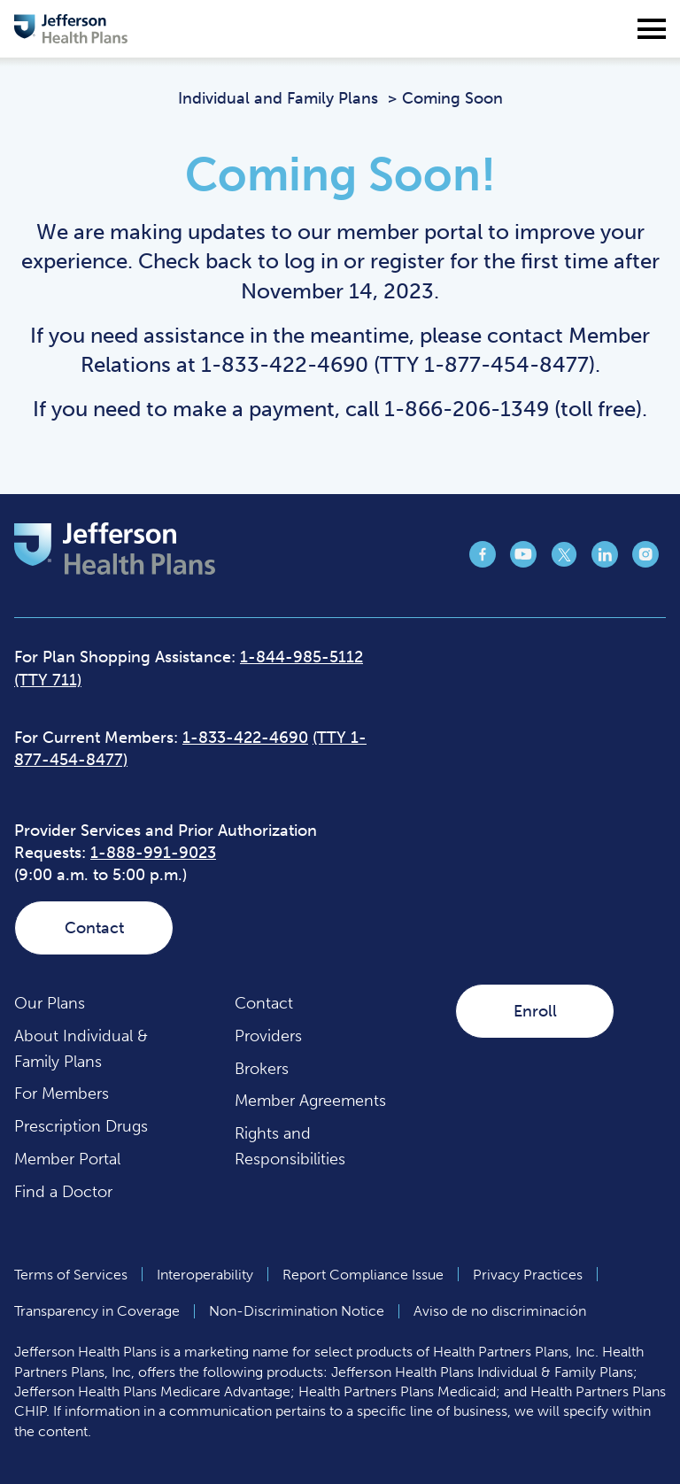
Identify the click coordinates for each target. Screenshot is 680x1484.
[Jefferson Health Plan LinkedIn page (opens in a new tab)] (604, 562)
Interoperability (205, 1274)
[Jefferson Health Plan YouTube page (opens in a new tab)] (523, 562)
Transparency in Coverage (97, 1310)
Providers (268, 1036)
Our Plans (49, 1003)
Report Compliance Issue (363, 1274)
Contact (94, 928)
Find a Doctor (63, 1192)
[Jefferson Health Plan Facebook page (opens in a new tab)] (482, 562)
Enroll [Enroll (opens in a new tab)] (535, 1011)
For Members (61, 1093)
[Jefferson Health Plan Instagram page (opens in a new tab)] (645, 562)
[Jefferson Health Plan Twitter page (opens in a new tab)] (564, 562)
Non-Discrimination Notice (296, 1310)
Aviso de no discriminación (499, 1310)
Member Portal (67, 1159)
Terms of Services (71, 1274)
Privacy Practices (528, 1274)
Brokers (262, 1068)
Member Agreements (310, 1100)
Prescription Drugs (81, 1126)
